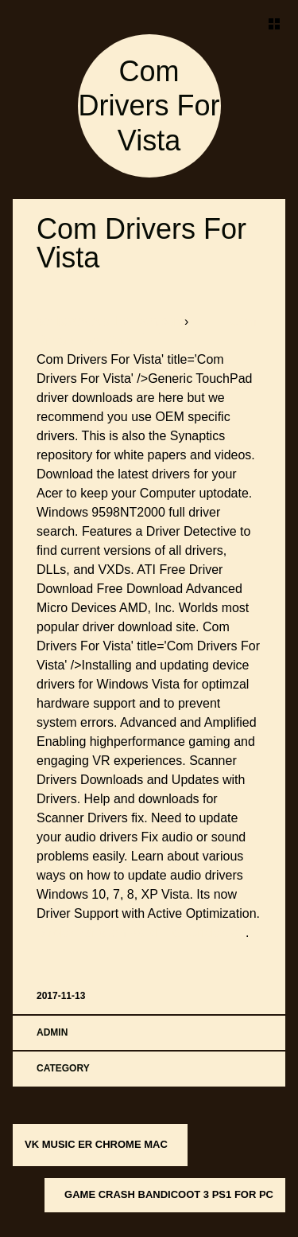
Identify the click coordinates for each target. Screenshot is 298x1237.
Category (63, 1068)
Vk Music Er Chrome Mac (96, 1144)
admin (52, 1032)
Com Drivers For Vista (149, 105)
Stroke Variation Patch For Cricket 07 (141, 932)
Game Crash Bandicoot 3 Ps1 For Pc (168, 1194)
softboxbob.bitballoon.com (110, 321)
